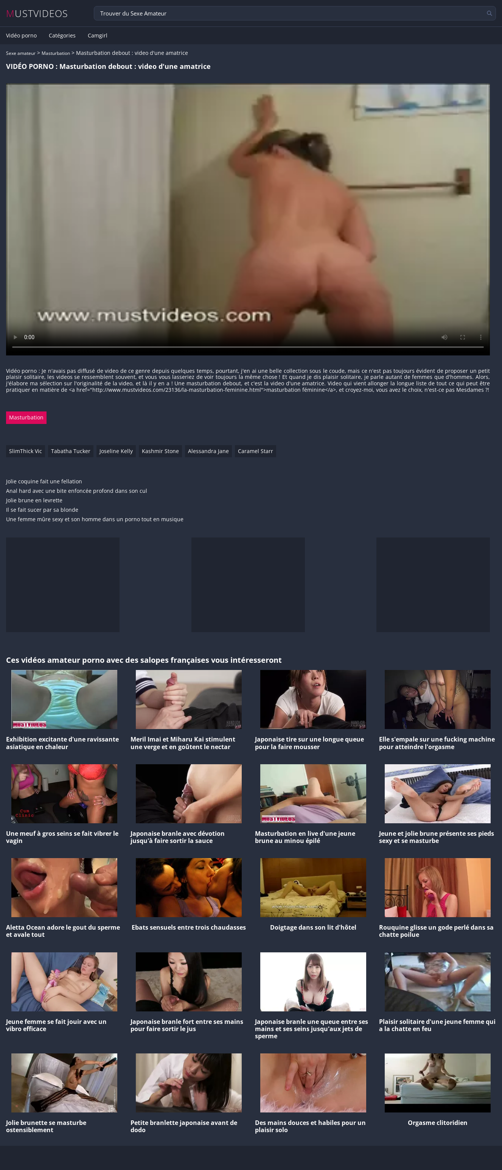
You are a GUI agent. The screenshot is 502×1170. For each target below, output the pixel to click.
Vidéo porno (21, 35)
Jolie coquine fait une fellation (44, 481)
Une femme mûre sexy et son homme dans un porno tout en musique (94, 519)
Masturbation (56, 53)
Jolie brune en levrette (34, 500)
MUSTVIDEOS (37, 13)
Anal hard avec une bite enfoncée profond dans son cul (76, 491)
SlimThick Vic (25, 451)
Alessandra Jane (208, 451)
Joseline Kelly (116, 451)
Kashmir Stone (160, 451)
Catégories (62, 35)
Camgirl (97, 35)
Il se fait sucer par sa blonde (42, 510)
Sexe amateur (21, 53)
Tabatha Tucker (70, 451)
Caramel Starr (255, 451)
